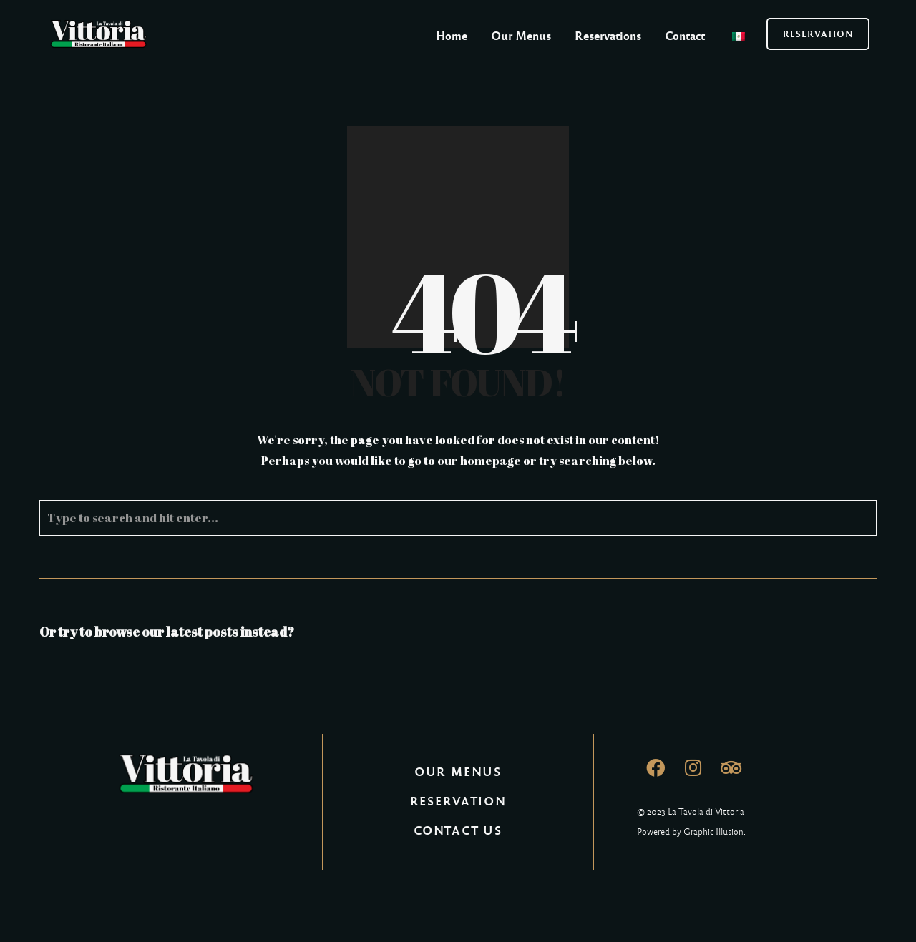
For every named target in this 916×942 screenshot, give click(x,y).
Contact (685, 36)
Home (451, 36)
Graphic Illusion (713, 832)
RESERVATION (818, 34)
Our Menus (521, 36)
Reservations (608, 36)
